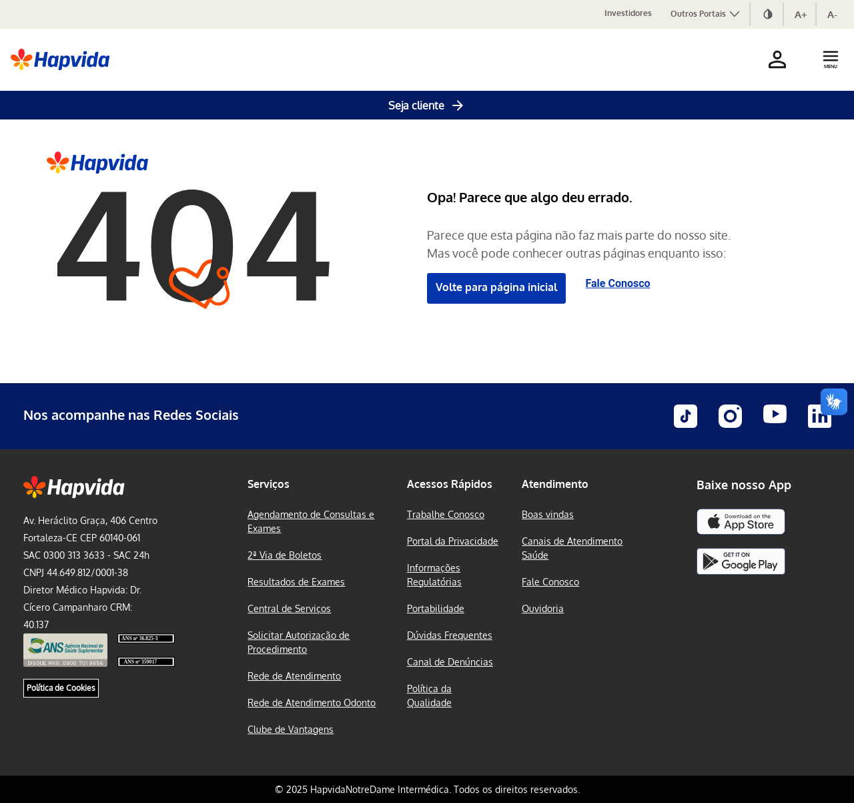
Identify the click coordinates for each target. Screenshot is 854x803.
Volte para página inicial (496, 287)
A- (832, 14)
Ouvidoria (543, 608)
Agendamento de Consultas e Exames (311, 521)
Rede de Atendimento (294, 676)
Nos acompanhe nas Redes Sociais (131, 414)
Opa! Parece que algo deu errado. (529, 197)
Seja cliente (427, 105)
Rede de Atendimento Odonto (312, 702)
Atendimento (555, 484)
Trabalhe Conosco (445, 514)
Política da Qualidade (429, 695)
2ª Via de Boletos (285, 555)
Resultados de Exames (296, 581)
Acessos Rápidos (449, 484)
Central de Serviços (289, 608)
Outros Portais (706, 14)
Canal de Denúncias (450, 661)
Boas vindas (548, 514)
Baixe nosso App (744, 484)
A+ (801, 14)
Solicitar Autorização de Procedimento (299, 642)
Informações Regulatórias (434, 574)
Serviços (269, 484)
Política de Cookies (61, 688)
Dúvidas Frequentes (449, 635)
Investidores (628, 13)
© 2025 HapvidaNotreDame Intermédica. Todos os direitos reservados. (427, 789)
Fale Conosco (618, 283)
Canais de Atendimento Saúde (572, 548)
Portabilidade (435, 608)
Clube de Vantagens (291, 729)
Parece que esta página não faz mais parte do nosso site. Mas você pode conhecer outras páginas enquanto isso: (579, 244)
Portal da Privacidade (452, 541)
